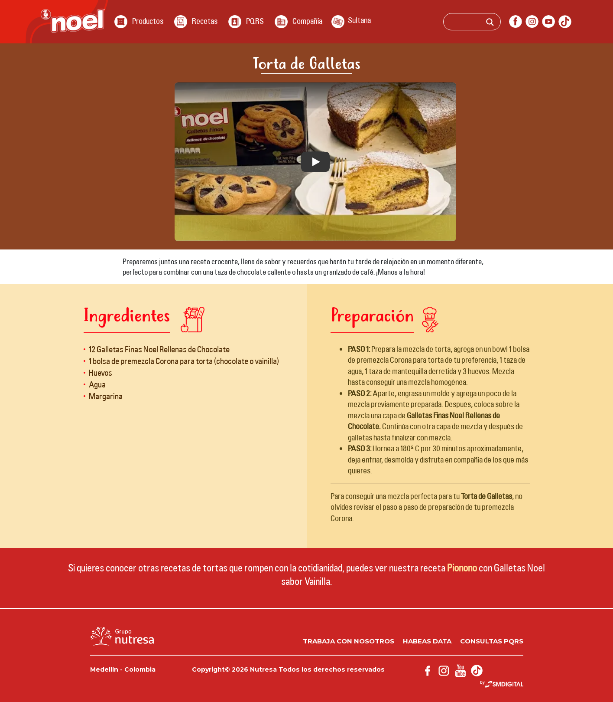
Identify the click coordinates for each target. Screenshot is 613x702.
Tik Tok (564, 21)
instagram (531, 21)
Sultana (359, 20)
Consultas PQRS (491, 641)
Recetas (204, 21)
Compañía (307, 21)
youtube (548, 21)
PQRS (255, 21)
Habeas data (427, 641)
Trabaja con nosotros (348, 641)
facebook (515, 21)
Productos (147, 21)
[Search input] (484, 23)
